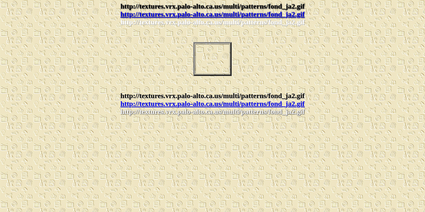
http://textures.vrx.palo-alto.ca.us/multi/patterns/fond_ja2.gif (212, 14)
